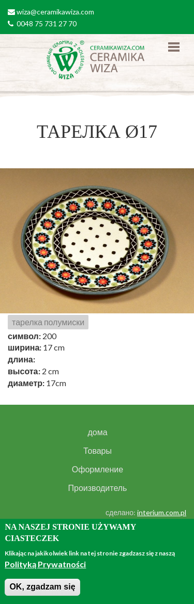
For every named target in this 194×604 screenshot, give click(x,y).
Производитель (97, 488)
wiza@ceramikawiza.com (55, 11)
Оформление (97, 469)
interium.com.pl (161, 512)
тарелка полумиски (48, 322)
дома (97, 432)
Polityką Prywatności (45, 564)
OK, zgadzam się (42, 586)
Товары (97, 451)
